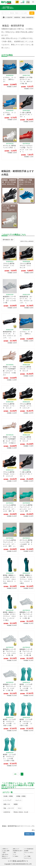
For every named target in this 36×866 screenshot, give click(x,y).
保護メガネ (6, 804)
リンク (14, 854)
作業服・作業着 (20, 796)
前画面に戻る (29, 834)
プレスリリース (27, 858)
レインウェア (7, 800)
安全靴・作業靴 (8, 796)
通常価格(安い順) (8, 239)
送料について (16, 848)
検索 (32, 13)
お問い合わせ (5, 854)
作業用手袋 (17, 17)
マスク (20, 808)
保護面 (16, 804)
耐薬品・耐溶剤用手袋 (27, 17)
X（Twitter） (16, 856)
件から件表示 (27, 241)
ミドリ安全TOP (7, 17)
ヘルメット (18, 800)
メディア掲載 (27, 856)
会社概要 (26, 850)
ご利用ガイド (5, 848)
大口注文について (6, 858)
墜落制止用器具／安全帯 (21, 812)
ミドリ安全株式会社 (28, 848)
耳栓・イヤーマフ (8, 808)
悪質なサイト (5, 856)
